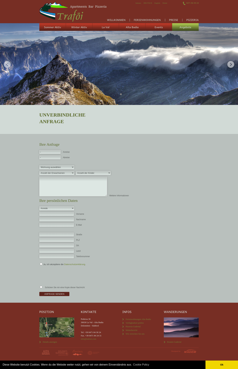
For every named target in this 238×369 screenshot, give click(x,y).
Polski (164, 3)
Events (159, 27)
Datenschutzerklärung (74, 264)
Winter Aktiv (79, 27)
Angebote (185, 27)
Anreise (66, 152)
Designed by (175, 351)
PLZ (78, 240)
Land (78, 251)
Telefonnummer (83, 256)
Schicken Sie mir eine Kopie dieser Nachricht (65, 287)
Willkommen (116, 20)
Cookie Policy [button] (141, 364)
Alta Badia (132, 27)
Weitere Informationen (119, 195)
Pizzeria (192, 20)
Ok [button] (221, 364)
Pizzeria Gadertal (133, 326)
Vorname (80, 214)
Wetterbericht (131, 330)
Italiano (138, 3)
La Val (106, 27)
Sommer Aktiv (52, 27)
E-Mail (79, 225)
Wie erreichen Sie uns (135, 334)
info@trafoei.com (88, 339)
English (157, 3)
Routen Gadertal (174, 342)
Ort (77, 245)
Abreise (66, 157)
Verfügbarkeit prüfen (135, 323)
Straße (79, 234)
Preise (173, 20)
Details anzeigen (50, 342)
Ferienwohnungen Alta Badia (138, 319)
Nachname (81, 219)
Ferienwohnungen (147, 20)
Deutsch (148, 3)
